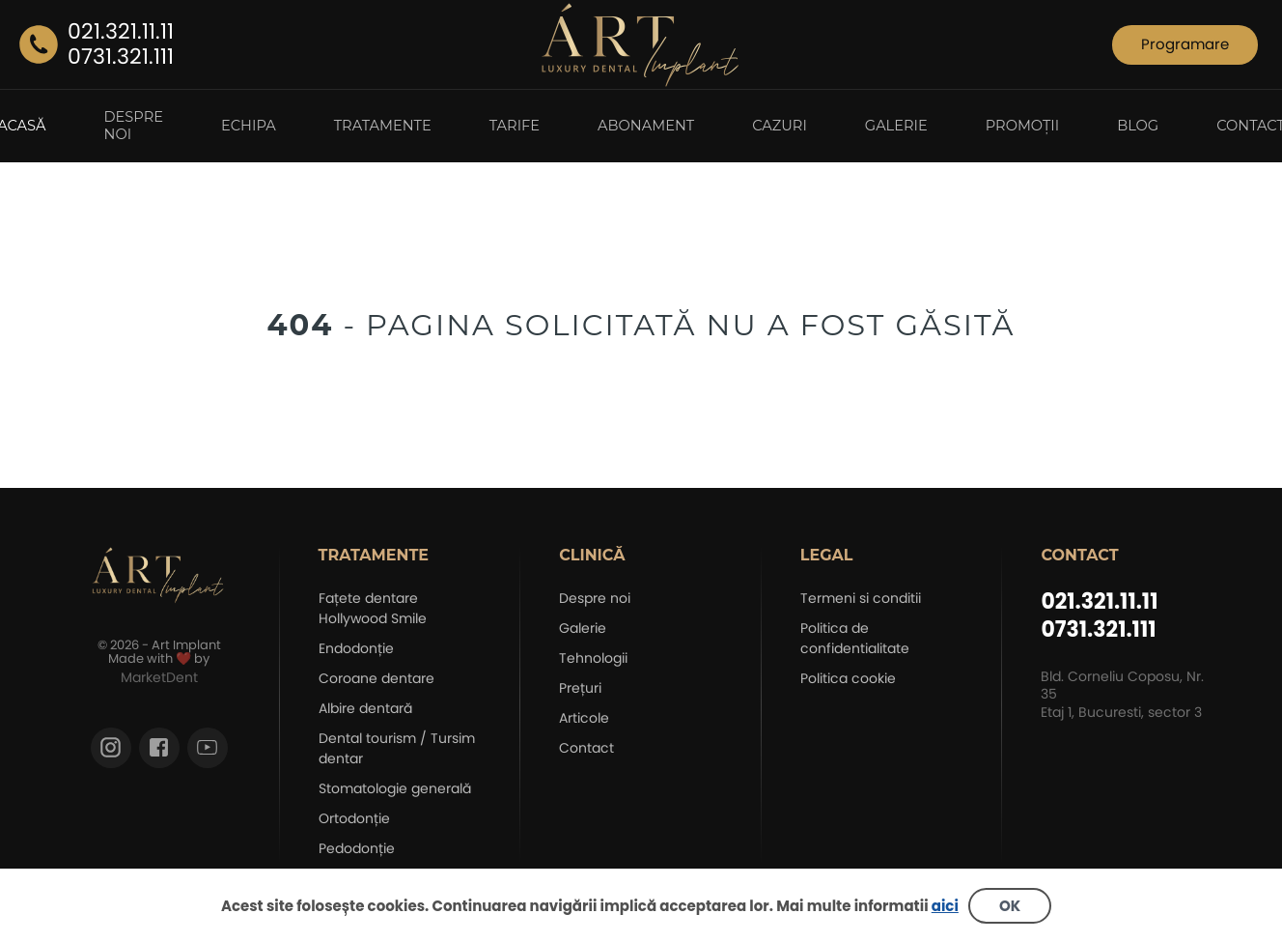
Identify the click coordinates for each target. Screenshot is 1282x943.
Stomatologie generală (395, 788)
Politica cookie (848, 678)
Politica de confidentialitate (854, 638)
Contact (586, 747)
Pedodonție (357, 848)
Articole (584, 718)
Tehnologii (593, 658)
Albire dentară (365, 708)
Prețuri (580, 688)
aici (945, 906)
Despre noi (594, 598)
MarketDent (159, 677)
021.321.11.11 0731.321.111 (1099, 615)
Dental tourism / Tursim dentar (397, 748)
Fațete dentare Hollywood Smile (373, 608)
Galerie (582, 628)
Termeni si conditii (860, 598)
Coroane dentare (376, 678)
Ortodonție (354, 818)
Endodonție (356, 648)
